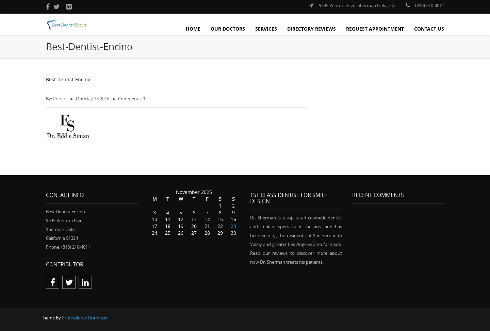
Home (193, 29)
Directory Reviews (311, 29)
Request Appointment (375, 29)
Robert (60, 99)
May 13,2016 (96, 99)
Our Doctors (228, 29)
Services (266, 29)
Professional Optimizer (85, 318)
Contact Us (429, 29)
